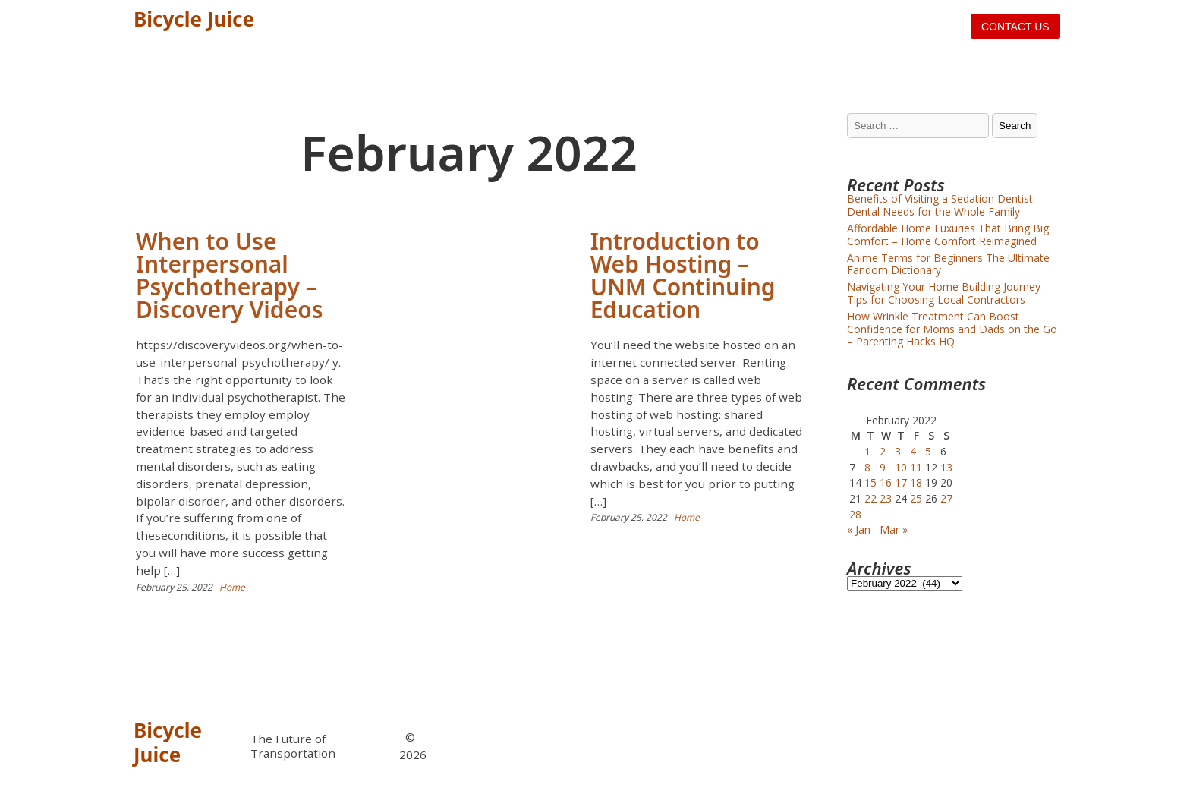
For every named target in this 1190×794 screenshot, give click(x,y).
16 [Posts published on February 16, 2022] (886, 482)
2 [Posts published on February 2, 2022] (883, 451)
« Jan (858, 529)
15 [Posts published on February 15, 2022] (870, 482)
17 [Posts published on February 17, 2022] (901, 482)
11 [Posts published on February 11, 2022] (916, 467)
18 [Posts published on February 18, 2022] (916, 482)
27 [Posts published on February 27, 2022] (946, 498)
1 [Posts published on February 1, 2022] (867, 451)
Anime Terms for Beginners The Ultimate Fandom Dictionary (948, 264)
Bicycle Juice (194, 19)
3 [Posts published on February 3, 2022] (898, 451)
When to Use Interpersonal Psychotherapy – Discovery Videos (229, 275)
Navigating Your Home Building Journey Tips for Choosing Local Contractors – (943, 293)
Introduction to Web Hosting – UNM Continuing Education (683, 275)
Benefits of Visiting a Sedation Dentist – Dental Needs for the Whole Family (944, 205)
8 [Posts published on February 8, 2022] (867, 467)
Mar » (894, 529)
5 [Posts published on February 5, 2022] (928, 451)
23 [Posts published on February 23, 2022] (886, 498)
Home (232, 587)
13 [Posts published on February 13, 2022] (946, 467)
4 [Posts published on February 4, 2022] (913, 451)
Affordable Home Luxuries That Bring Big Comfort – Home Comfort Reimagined (948, 234)
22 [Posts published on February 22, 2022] (870, 498)
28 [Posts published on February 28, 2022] (855, 514)
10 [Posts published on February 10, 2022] (901, 467)
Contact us (1015, 26)
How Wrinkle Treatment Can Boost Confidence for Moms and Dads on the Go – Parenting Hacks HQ (952, 329)
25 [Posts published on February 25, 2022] (916, 498)
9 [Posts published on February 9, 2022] (883, 467)
